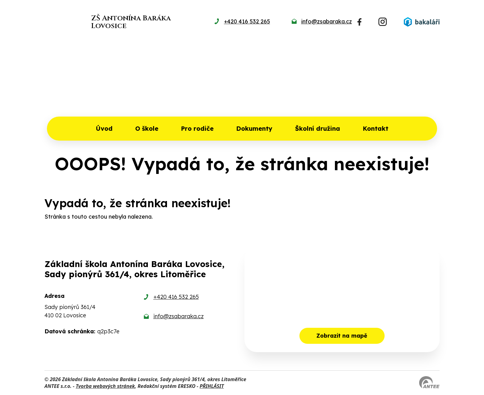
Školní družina (317, 128)
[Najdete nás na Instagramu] (382, 22)
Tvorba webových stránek (105, 386)
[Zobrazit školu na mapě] (342, 299)
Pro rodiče (197, 128)
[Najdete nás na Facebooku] (359, 22)
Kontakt (375, 128)
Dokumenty (254, 128)
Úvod (104, 128)
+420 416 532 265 (176, 296)
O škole (146, 128)
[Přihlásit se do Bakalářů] (422, 22)
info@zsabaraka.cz (178, 316)
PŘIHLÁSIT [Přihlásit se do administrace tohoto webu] (212, 386)
